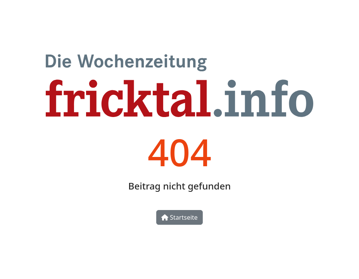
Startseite (179, 217)
